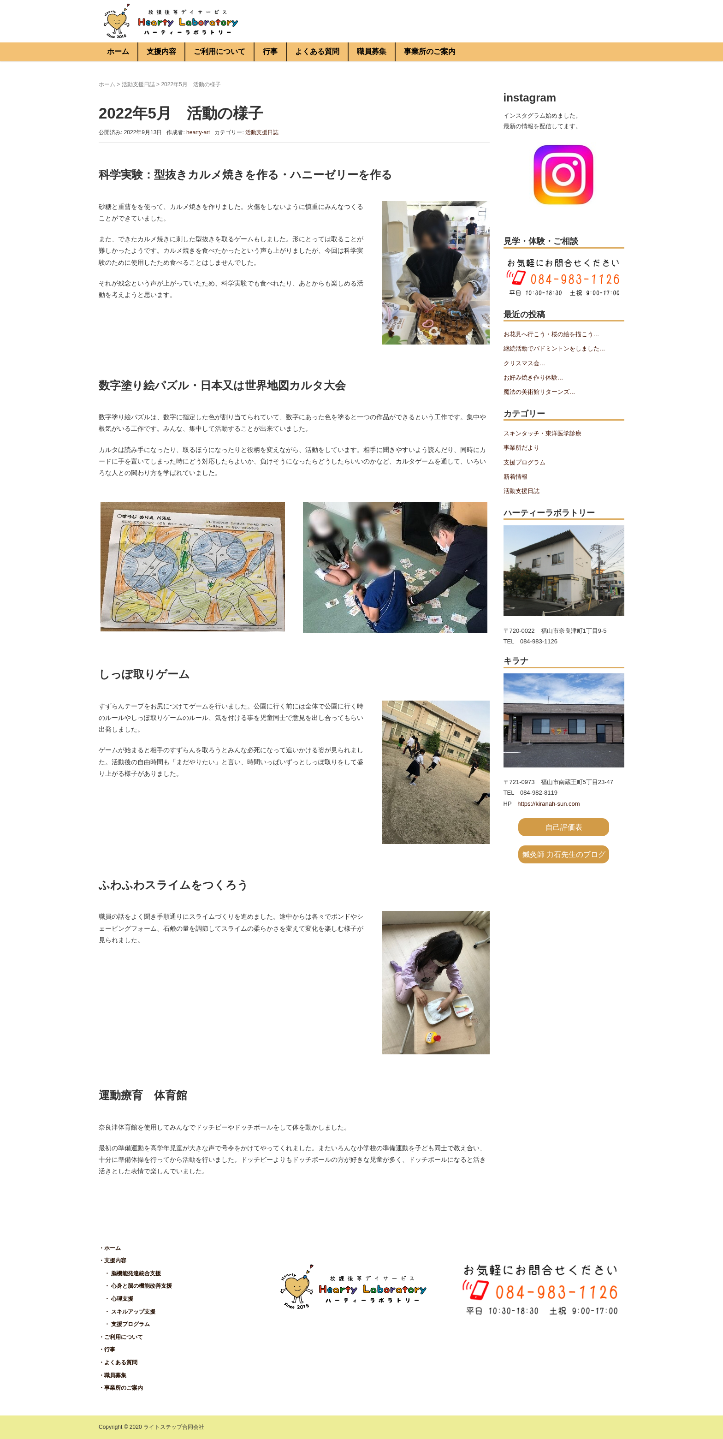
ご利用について (219, 51)
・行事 (107, 1349)
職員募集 (371, 51)
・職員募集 (112, 1375)
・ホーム (110, 1248)
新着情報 (515, 476)
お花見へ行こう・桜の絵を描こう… (551, 334)
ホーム (118, 51)
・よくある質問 (118, 1362)
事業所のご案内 (430, 51)
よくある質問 (317, 51)
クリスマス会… (524, 363)
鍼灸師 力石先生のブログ (563, 854)
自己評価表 (563, 827)
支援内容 (161, 51)
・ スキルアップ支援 (127, 1311)
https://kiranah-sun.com (548, 803)
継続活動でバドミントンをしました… (554, 348)
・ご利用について (121, 1337)
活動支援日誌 (138, 84)
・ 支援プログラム (124, 1324)
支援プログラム (524, 462)
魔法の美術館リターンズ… (539, 391)
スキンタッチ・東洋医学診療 (542, 433)
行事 (270, 51)
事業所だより (521, 447)
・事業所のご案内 (121, 1388)
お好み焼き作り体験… (533, 377)
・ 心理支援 (116, 1299)
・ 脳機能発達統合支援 (130, 1273)
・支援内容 (112, 1260)
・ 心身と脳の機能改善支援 (135, 1286)
